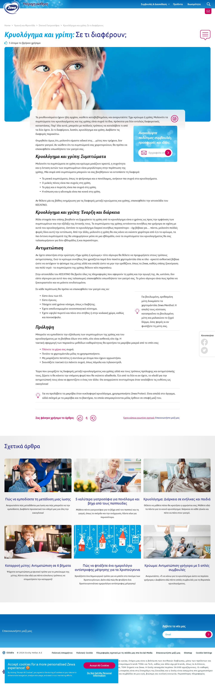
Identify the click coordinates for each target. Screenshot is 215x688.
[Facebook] (204, 342)
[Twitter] (204, 350)
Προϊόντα (178, 4)
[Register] (208, 634)
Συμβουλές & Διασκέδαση (154, 4)
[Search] (208, 4)
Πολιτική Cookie (84, 652)
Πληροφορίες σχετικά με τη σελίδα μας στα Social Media (124, 652)
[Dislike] (93, 418)
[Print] (174, 118)
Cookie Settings (204, 652)
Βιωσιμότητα (194, 4)
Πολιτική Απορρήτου (62, 652)
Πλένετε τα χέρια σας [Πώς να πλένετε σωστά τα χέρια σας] (54, 349)
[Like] (80, 418)
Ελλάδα (8, 652)
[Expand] (169, 4)
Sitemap (188, 652)
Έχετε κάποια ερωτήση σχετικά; (139, 417)
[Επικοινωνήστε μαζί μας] (208, 11)
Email (168, 634)
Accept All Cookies (99, 665)
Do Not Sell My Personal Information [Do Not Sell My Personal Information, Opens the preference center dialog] (99, 674)
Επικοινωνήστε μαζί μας (17, 631)
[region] (61, 671)
